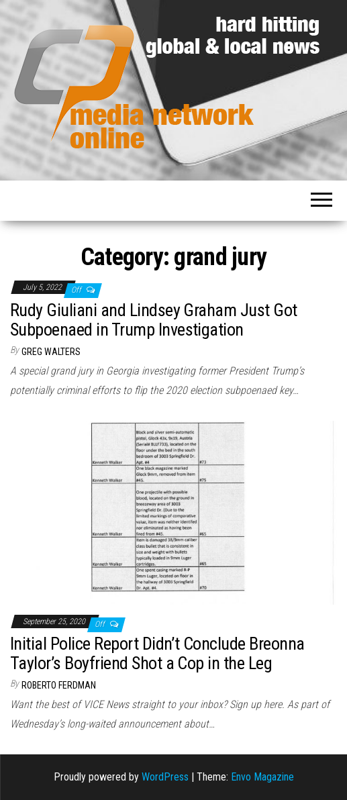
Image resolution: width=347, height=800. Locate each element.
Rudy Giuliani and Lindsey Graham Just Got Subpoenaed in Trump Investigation (153, 320)
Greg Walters (51, 351)
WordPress (165, 776)
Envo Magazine (262, 776)
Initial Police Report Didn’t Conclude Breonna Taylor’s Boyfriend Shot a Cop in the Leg (157, 653)
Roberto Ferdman (58, 685)
